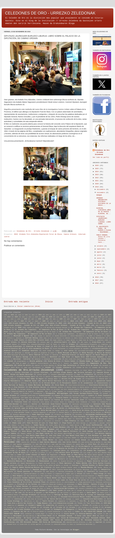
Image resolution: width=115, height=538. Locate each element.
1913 (95, 315)
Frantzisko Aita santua (40, 402)
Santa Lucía (104, 492)
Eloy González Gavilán (37, 387)
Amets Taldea (78, 338)
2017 (97, 280)
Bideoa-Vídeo (106, 359)
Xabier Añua (91, 516)
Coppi (78, 374)
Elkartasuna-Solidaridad (98, 385)
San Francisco (102, 490)
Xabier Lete (104, 515)
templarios (61, 501)
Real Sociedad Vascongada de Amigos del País (27, 488)
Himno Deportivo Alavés (41, 414)
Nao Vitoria (24, 469)
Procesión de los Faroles (27, 484)
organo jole (70, 473)
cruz (40, 376)
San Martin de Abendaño (34, 492)
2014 (58, 321)
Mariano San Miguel (18, 459)
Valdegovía (70, 509)
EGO (66, 381)
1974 (95, 319)
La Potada (10, 450)
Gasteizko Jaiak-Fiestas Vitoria (55, 404)
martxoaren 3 (95, 459)
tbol (37, 501)
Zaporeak (98, 522)
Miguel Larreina (10, 463)
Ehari (9, 383)
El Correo (34, 383)
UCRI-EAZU (107, 503)
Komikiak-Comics (9, 448)
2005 (44, 321)
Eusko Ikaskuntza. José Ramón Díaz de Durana (23, 397)
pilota (92, 480)
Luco (50, 452)
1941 (5, 319)
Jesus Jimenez (93, 429)
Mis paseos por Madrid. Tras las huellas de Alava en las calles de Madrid (33, 465)
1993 (22, 321)
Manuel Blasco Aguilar (95, 454)
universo (61, 505)
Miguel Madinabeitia (28, 463)
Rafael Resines (22, 486)
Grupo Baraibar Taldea (21, 412)
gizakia (108, 408)
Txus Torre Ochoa (93, 503)
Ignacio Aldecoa (48, 418)
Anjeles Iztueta (10, 342)
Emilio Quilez (84, 387)
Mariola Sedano (48, 459)
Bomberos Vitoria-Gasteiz (39, 363)
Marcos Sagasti (42, 457)
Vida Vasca (67, 511)
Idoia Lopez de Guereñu (99, 416)
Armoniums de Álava (33, 346)
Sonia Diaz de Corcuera (35, 499)
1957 (32, 319)
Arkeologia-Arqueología (13, 346)
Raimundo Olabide (38, 486)
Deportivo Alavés (60, 376)
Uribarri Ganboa (73, 505)
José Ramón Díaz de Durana (27, 440)
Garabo (25, 404)
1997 (29, 321)
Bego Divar (66, 357)
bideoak (10, 361)
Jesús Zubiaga (87, 431)
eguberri (74, 381)
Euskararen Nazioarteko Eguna (74, 395)
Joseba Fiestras (64, 440)
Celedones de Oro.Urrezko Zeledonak (29, 370)
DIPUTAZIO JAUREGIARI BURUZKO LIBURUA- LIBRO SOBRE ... (103, 220)
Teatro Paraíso (48, 501)
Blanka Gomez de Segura (89, 361)
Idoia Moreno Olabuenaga (13, 419)
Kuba (50, 448)
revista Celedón (102, 488)
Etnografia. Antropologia (57, 393)
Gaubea (66, 406)
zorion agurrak (36, 524)
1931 (64, 317)
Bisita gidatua (36, 361)
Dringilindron (90, 378)
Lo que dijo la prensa (37, 452)
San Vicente (64, 492)
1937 (106, 317)
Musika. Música (103, 467)
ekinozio (24, 383)
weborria (7, 515)
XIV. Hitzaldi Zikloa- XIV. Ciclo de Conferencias (52, 520)
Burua (55, 363)
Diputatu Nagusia (10, 378)
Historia (68, 414)
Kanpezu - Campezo (23, 446)
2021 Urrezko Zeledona (45, 323)
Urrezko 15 (22, 507)
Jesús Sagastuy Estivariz (68, 431)
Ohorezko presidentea (65, 471)
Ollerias (7, 473)
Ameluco (58, 338)
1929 (57, 317)
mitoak (66, 465)
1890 (74, 315)
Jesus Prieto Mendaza (44, 431)
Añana (74, 342)
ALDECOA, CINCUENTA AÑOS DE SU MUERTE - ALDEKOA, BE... (103, 210)
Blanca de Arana (54, 361)
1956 (25, 319)
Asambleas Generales (30, 350)
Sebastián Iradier (104, 495)
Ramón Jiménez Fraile (89, 486)
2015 (65, 321)
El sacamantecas (87, 383)
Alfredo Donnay (31, 338)
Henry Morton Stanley (93, 412)
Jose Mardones (93, 435)
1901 (81, 315)
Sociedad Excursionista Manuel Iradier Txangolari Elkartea (84, 497)
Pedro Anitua (79, 478)
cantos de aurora (24, 365)
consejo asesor (42, 374)
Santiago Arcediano (28, 495)
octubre (100, 246)
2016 (97, 283)
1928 (50, 317)
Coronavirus (88, 374)
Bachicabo (18, 353)
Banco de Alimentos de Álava (44, 353)
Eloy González (19, 387)
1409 (5, 315)
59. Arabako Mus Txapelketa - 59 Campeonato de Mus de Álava (28, 334)
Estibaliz (26, 393)
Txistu (80, 503)
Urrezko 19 (60, 507)
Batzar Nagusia (85, 355)
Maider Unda (65, 455)
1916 (102, 315)
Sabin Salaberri (41, 490)
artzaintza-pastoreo (100, 348)
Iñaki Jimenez (85, 421)
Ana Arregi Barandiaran (96, 338)
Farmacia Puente (62, 398)
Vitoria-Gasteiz (85, 513)
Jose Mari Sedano (55, 437)
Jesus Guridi (79, 429)
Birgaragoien (21, 361)
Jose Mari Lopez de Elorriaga (33, 438)
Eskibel (16, 393)
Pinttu (108, 480)
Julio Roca (92, 444)
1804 (26, 315)
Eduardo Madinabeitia (12, 381)
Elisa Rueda (59, 385)
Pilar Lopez (60, 480)
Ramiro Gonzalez (53, 486)
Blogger (76, 530)
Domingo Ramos (53, 378)
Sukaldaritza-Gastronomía (93, 499)
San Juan (18, 492)
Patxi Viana (66, 478)
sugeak (77, 499)
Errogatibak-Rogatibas (90, 391)
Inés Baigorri (18, 421)
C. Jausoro (65, 363)
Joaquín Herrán (103, 431)
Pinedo (100, 480)
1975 (103, 319)
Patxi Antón (52, 478)
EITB (15, 383)
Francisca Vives (21, 402)
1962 (47, 319)
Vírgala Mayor (40, 513)
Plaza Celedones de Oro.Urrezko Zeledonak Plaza (26, 482)
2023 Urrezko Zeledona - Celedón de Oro (20, 325)
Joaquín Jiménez (26, 433)
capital (37, 365)
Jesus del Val (65, 429)
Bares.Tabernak (34, 355)
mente (55, 461)
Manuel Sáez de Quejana (25, 457)
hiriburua (57, 414)
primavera (10, 484)
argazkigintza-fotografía (88, 344)
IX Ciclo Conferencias (92, 425)
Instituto (48, 421)
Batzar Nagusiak (102, 355)
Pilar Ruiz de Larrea (77, 480)
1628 (19, 315)
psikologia (70, 484)
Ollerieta (16, 473)
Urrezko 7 (73, 507)
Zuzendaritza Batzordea (84, 524)
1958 (39, 319)
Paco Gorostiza (32, 476)
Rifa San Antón (25, 490)
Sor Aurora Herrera (54, 499)
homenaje (34, 416)
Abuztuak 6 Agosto (21, 336)
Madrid (43, 455)
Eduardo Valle (30, 381)
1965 (61, 319)
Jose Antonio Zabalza (103, 433)
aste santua (68, 350)
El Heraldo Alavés (49, 383)
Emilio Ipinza (71, 387)
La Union (22, 450)
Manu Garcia (79, 455)
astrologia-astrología (85, 350)
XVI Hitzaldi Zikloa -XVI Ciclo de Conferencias (41, 522)
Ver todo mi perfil (101, 157)
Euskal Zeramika (10, 395)
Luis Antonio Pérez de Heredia (67, 452)
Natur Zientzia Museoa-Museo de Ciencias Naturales (70, 469)
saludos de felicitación (85, 490)
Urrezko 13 (107, 505)
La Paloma (107, 448)
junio (99, 258)
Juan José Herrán (41, 444)
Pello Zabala (38, 480)
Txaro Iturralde (105, 501)
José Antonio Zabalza (14, 435)
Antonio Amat (45, 342)
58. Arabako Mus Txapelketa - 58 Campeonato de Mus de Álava (83, 332)
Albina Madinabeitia (77, 336)
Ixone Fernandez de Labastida (34, 427)
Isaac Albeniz (12, 425)
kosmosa (43, 448)
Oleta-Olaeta (103, 471)
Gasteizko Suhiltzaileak (80, 404)
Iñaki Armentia (70, 421)
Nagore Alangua (10, 469)
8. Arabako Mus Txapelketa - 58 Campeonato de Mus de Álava (77, 334)
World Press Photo (44, 516)
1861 (53, 315)
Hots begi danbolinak (49, 416)
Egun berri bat (87, 381)
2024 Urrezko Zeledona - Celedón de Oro (66, 325)
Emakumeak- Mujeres (56, 387)
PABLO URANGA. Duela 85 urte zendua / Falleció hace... (103, 238)
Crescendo (10, 376)
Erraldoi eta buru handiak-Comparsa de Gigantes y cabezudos (76, 389)
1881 (67, 315)
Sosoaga (68, 499)
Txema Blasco (42, 503)
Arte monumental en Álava (39, 348)
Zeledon (108, 522)
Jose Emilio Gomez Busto (35, 435)
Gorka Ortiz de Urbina (80, 410)
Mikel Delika (81, 463)
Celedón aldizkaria (63, 367)
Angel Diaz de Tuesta (86, 340)
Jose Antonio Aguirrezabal (63, 433)
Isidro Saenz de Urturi (57, 425)
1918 (8, 317)
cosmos (109, 374)
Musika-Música (87, 467)
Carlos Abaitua (49, 365)
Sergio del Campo (25, 497)
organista (58, 473)
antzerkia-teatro (60, 342)
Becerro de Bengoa (39, 357)
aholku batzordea (61, 336)
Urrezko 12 (96, 505)
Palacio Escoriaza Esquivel (84, 476)
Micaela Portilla (67, 461)
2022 (97, 178)
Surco (109, 499)
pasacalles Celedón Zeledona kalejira (27, 478)
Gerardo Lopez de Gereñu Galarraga (28, 408)
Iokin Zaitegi (81, 423)
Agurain (48, 336)
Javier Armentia (105, 427)
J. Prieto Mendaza (57, 427)
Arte (55, 346)
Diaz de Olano (103, 376)
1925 (36, 317)
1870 (60, 315)
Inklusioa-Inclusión (34, 421)
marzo (99, 267)
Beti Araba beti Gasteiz (73, 359)
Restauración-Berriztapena (64, 488)
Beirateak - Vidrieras (22, 359)
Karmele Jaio (69, 446)
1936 (99, 317)
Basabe (47, 355)
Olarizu (80, 471)
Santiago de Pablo (61, 495)
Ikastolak (79, 418)
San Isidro (7, 492)
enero (99, 273)
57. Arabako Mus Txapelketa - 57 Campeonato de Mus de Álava (33, 331)
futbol (94, 402)
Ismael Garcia (74, 425)
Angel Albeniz (58, 340)
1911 (88, 315)
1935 (92, 317)
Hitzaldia (78, 414)
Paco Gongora (18, 476)
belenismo (57, 359)
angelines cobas (102, 340)
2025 (97, 168)
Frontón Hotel (58, 402)
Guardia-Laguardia (39, 412)
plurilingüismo (70, 482)
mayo (99, 261)
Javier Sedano (48, 429)
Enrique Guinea (25, 389)
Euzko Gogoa (48, 397)
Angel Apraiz (70, 340)
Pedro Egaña (92, 478)
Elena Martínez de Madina (39, 385)
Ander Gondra (19, 340)
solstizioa (18, 499)
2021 (97, 181)
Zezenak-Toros (11, 524)
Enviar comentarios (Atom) (29, 306)
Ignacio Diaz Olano (64, 418)
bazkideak (7, 357)
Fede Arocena (96, 397)
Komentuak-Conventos (101, 446)
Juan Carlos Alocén (69, 442)
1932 (71, 317)
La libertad (94, 448)
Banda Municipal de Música (16, 355)
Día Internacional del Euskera (83, 376)
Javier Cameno (13, 429)
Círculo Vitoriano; (41, 372)
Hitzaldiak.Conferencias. (15, 416)
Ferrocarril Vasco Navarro (39, 400)
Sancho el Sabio (77, 492)
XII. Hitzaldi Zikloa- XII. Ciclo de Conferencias (58, 518)
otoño (88, 473)
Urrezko (85, 505)
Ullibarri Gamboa (35, 505)
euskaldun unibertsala (27, 395)
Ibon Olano (65, 416)
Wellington (17, 516)
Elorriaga (7, 387)
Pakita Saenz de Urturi (63, 476)
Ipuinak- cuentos (105, 423)
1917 (109, 315)
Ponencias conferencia (103, 482)
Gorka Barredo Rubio (48, 410)
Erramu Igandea (57, 391)
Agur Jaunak (38, 336)
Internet (58, 421)
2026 (97, 165)
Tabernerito (28, 501)
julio (99, 255)
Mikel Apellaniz (65, 463)
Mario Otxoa (34, 459)
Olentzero (91, 471)
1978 (109, 319)
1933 (78, 317)
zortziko (47, 524)
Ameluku (67, 338)
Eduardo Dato (103, 378)
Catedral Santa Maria (11, 367)
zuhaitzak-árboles (60, 524)
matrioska (108, 459)
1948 (18, 319)
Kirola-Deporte (84, 446)
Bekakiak (38, 359)
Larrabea (33, 450)
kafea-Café (104, 444)
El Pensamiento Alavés (68, 383)
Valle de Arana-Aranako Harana (90, 509)
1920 (16, 317)
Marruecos (72, 459)
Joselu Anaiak (80, 440)
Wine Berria (30, 515)
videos (77, 511)
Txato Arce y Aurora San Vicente (19, 503)
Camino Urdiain (70, 234)
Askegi (57, 350)
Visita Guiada (69, 513)
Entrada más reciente (16, 301)
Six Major (54, 497)
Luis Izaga (87, 452)
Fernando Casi (19, 400)
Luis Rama (10, 454)
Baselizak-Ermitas (69, 355)
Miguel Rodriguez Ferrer (47, 463)
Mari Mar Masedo (74, 457)
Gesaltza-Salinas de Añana (93, 408)
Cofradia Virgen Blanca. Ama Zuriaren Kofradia (72, 372)
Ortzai (79, 473)
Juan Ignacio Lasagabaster (22, 444)
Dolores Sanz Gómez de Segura (31, 379)
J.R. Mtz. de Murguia (79, 427)
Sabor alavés (58, 490)
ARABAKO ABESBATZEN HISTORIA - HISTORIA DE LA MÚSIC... (103, 201)
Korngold (34, 448)
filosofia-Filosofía (95, 400)
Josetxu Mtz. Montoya (28, 442)
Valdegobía (58, 509)
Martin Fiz (83, 459)
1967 (75, 319)
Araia (63, 344)
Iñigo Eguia (53, 423)
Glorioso (34, 410)
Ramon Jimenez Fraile (70, 486)
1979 (8, 321)
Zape (90, 522)
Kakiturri (7, 446)
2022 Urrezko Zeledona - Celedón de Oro (83, 323)
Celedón (48, 367)
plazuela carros (55, 482)
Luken (19, 455)
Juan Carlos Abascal (48, 442)
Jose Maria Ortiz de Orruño (89, 437)
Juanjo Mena (80, 444)
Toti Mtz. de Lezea (86, 501)
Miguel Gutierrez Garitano (97, 461)
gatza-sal (56, 406)
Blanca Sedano (70, 361)
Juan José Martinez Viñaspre (62, 444)
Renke (48, 488)
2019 (16, 234)
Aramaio (72, 344)
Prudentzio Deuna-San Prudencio (52, 484)
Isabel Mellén (39, 425)
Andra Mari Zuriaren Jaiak (38, 340)
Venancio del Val (19, 511)
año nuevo (84, 342)
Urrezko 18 (47, 507)
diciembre (101, 189)
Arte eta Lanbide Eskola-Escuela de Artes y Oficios (82, 346)
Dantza (48, 376)
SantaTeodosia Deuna (11, 494)
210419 (29, 327)
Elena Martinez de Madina (14, 385)
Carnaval (105, 365)
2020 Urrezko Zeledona (17, 323)
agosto (100, 252)
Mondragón (75, 465)
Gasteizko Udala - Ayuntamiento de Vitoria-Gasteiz (30, 406)
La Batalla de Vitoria (65, 448)
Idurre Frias (33, 419)
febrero (100, 270)
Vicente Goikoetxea (53, 511)
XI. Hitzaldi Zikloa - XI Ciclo (17, 518)
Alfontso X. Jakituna (14, 338)
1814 (40, 315)
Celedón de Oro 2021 (100, 367)
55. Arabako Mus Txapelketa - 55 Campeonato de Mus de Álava (39, 329)
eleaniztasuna (102, 383)
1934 (84, 317)
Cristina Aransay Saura (26, 376)
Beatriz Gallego (22, 357)
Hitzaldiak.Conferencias (96, 414)
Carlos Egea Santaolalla (66, 365)
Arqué (48, 346)
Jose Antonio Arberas (83, 433)
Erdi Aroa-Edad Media (42, 389)
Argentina (104, 344)
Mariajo (87, 457)
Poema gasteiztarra (85, 482)
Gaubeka (76, 406)
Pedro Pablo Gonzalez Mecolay (18, 480)
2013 (51, 321)
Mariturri (61, 459)
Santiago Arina (45, 494)
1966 (68, 319)
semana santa (11, 497)
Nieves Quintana (23, 471)
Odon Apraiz (50, 471)
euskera (91, 395)
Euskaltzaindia (44, 395)
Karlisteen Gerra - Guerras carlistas (47, 446)
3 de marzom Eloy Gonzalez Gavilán (55, 327)
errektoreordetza (73, 391)
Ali (51, 338)
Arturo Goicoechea (59, 348)
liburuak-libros (59, 450)
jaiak (93, 427)
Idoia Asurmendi (79, 416)
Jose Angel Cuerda (42, 433)
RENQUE (99, 195)
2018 (97, 277)
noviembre (101, 192)
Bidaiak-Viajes (91, 359)
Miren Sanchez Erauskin (102, 463)
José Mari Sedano (70, 437)
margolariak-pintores (57, 457)
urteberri (38, 509)
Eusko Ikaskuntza (104, 395)
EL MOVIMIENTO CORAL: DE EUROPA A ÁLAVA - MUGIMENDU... (103, 229)
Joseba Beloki (47, 440)
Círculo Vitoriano (22, 372)
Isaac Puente (25, 425)
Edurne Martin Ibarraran (51, 381)
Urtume (47, 509)
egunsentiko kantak (103, 381)
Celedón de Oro (82, 367)
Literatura (74, 450)
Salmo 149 (70, 490)
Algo (45, 338)
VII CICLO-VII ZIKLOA (93, 511)
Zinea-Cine (23, 524)
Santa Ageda (91, 492)
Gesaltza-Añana (74, 408)
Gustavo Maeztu (64, 412)
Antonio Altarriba (28, 342)
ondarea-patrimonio (30, 473)
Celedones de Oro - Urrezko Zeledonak (102, 152)
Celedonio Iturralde (72, 370)
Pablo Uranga (98, 473)
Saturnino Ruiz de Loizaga (82, 495)
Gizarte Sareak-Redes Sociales (17, 410)
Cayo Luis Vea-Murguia (32, 367)
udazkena (21, 505)
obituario (38, 471)
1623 (12, 315)
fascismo (76, 397)
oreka (42, 473)
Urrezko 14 (11, 507)
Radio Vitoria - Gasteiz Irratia (91, 484)
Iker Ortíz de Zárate (95, 419)
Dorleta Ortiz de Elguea (71, 379)
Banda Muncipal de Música (68, 353)
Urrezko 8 (85, 507)
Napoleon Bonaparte (40, 469)
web (107, 513)
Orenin (49, 473)
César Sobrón (87, 370)
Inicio (49, 301)
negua (95, 469)
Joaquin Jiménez (10, 433)
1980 (15, 321)
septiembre (102, 249)
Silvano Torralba (41, 497)
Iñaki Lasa (16, 423)
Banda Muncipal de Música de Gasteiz (96, 353)
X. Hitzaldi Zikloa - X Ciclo (68, 516)
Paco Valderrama (46, 476)
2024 (97, 171)
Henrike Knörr (77, 412)
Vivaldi (99, 513)
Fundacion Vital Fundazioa (77, 402)
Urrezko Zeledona (24, 509)
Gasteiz (34, 404)
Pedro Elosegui (105, 478)
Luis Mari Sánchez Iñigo (102, 452)
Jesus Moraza (27, 431)
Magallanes (54, 454)
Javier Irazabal (31, 429)
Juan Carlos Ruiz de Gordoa (90, 442)
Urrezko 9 (96, 507)
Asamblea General (10, 350)
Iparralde (92, 423)
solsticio (7, 499)
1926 (43, 317)
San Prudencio (51, 492)
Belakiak (47, 359)
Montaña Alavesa (88, 465)
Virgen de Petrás (54, 513)
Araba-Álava (96, 342)
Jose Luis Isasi (55, 435)
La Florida (82, 448)
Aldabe (90, 336)
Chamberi (99, 370)
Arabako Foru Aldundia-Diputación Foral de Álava (40, 234)
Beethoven (53, 357)
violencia (28, 513)
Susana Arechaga (13, 501)
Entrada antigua (78, 301)
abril (99, 264)
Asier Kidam (47, 350)
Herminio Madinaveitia (20, 414)
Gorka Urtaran (98, 410)
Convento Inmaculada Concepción (62, 374)
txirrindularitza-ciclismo (63, 503)
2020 (97, 184)
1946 (11, 319)
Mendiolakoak (44, 461)
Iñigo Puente (67, 423)
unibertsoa (50, 505)
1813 (33, 315)
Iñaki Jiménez (98, 421)
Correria (100, 374)
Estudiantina (37, 393)
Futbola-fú (104, 402)
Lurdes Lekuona (31, 455)
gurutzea (52, 412)
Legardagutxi (44, 450)
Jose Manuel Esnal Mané (75, 435)
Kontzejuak (23, 448)
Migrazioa (80, 461)
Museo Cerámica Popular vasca (66, 467)
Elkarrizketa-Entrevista (76, 385)
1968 (82, 319)
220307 (37, 327)
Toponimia (72, 501)
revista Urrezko (10, 490)
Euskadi (105, 393)
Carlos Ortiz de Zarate (89, 365)
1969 (89, 319)
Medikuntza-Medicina (14, 461)
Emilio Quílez (98, 387)
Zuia (71, 524)
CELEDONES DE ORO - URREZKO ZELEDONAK (50, 13)
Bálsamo (27, 353)
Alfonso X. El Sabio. (103, 336)
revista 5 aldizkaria (86, 488)
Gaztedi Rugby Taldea (91, 406)
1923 (29, 317)
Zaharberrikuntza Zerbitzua (75, 522)
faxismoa (85, 397)
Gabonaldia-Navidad (11, 404)
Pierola (49, 480)
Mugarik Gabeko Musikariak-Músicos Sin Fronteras (32, 467)
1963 (54, 319)
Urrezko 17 (34, 507)
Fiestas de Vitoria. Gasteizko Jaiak (69, 400)
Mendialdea (31, 461)
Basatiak (55, 355)
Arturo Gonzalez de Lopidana (79, 348)
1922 (23, 317)
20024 (36, 321)
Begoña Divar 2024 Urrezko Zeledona (89, 357)
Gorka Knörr (65, 410)
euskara (57, 395)
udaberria (10, 505)
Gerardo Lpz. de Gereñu (55, 408)
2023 (97, 174)
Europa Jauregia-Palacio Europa (86, 393)
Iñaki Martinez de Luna (36, 423)
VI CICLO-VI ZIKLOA (37, 511)
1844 (47, 315)
